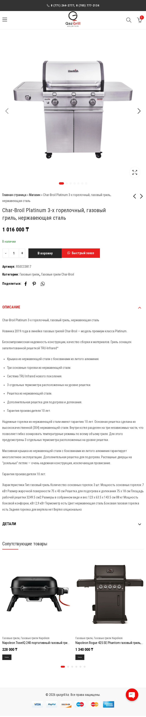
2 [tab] (67, 183)
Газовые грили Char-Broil (57, 274)
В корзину (45, 253)
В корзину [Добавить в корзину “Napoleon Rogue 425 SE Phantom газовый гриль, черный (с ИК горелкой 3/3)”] (83, 657)
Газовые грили (29, 274)
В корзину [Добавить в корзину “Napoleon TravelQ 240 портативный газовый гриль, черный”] (10, 657)
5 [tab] (78, 183)
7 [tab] (86, 183)
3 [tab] (70, 183)
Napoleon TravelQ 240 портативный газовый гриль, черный (42, 643)
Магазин (34, 195)
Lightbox (134, 172)
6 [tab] (82, 183)
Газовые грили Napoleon (35, 638)
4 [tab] (74, 183)
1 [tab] (61, 183)
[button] (81, 253)
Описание (11, 307)
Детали (9, 524)
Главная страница (14, 195)
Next (139, 111)
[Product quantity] (14, 253)
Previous (6, 111)
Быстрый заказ (83, 253)
